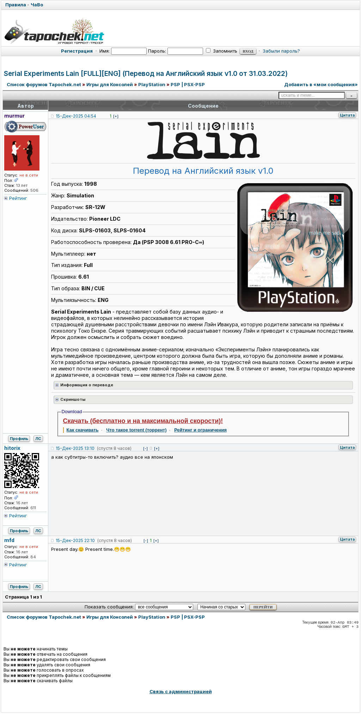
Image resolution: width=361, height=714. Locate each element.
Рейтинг (18, 198)
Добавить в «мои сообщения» (321, 84)
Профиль (19, 438)
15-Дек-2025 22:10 (75, 540)
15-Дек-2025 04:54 (76, 116)
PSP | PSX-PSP (188, 84)
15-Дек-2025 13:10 (75, 448)
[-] (145, 448)
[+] (115, 116)
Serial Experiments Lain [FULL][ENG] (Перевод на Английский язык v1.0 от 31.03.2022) (146, 74)
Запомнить (221, 51)
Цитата (347, 115)
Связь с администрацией (180, 691)
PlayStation (151, 84)
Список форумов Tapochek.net (44, 84)
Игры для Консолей (109, 84)
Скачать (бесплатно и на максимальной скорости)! (143, 420)
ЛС (38, 438)
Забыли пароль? (281, 51)
